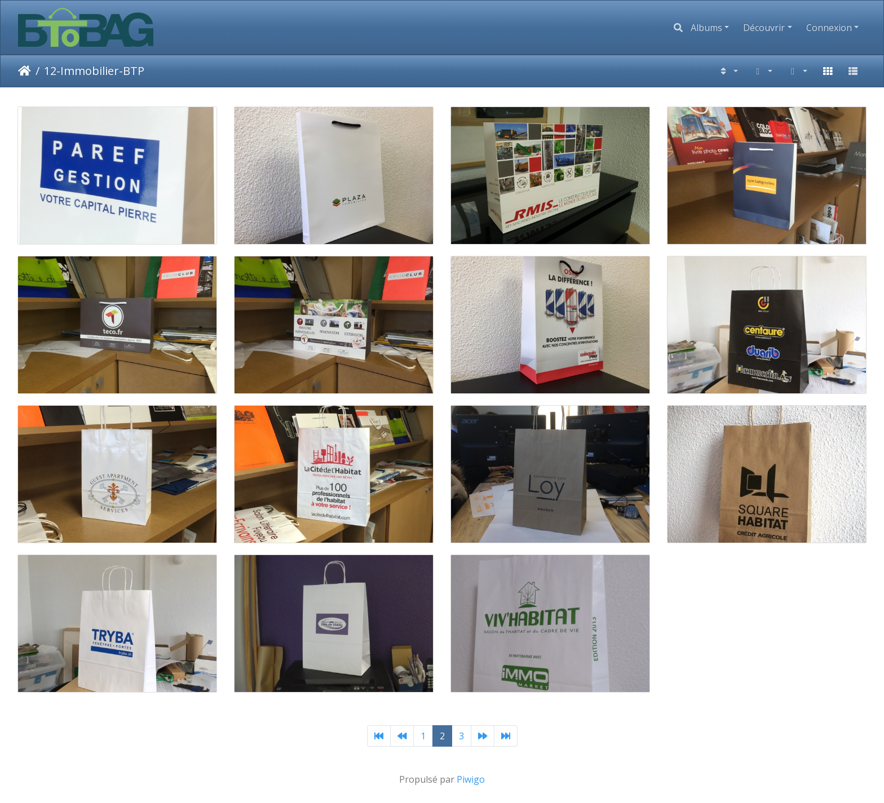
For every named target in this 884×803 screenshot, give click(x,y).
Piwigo (471, 779)
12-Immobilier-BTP (94, 70)
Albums (706, 27)
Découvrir (764, 27)
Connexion (829, 27)
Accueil (24, 71)
